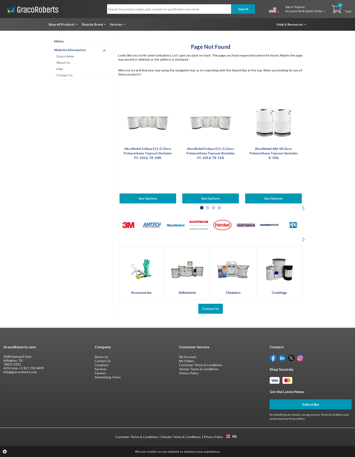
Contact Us (64, 75)
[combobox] (231, 436)
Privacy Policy (188, 373)
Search (243, 9)
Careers (100, 373)
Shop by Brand (92, 24)
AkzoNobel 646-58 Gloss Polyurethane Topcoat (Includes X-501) (273, 153)
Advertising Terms (108, 377)
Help (59, 69)
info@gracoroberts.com (20, 372)
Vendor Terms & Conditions (198, 369)
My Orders (186, 361)
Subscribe (310, 404)
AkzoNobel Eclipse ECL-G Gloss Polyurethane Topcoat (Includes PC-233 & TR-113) (211, 153)
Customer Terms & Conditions (200, 365)
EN (231, 436)
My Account (187, 357)
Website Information (70, 50)
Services (116, 24)
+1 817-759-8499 (31, 368)
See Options (148, 198)
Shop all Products (61, 24)
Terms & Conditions (332, 414)
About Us (63, 62)
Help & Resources (290, 24)
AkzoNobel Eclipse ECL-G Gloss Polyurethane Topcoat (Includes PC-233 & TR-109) (148, 153)
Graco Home (65, 56)
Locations (101, 365)
